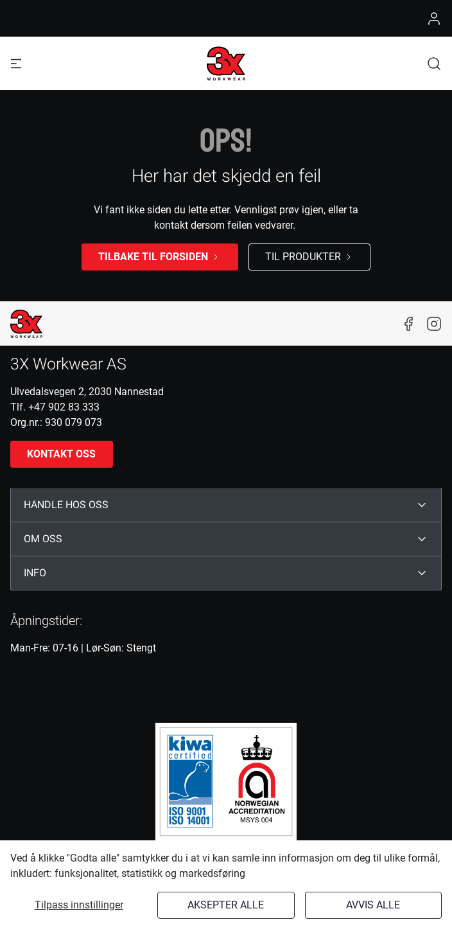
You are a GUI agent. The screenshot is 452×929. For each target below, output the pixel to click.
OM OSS (43, 539)
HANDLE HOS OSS (66, 505)
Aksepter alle (225, 905)
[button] (434, 63)
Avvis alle (373, 905)
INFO (35, 573)
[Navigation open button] (16, 63)
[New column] (26, 323)
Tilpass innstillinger (79, 905)
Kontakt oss (61, 454)
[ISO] (226, 781)
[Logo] (226, 64)
